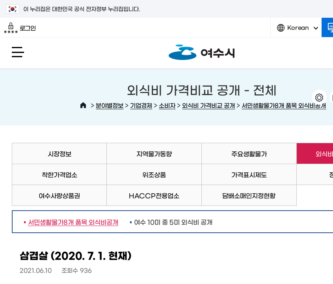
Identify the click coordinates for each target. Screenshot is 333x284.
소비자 (167, 105)
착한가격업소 (59, 174)
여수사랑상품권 (59, 195)
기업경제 (141, 105)
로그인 (20, 28)
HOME (83, 105)
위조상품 (154, 174)
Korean (297, 30)
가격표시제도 (249, 174)
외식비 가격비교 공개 (208, 105)
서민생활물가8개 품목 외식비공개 (284, 105)
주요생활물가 (249, 153)
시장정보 (59, 153)
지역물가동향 (154, 153)
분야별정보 (109, 105)
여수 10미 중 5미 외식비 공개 (173, 222)
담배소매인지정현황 (248, 195)
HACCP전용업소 (154, 195)
